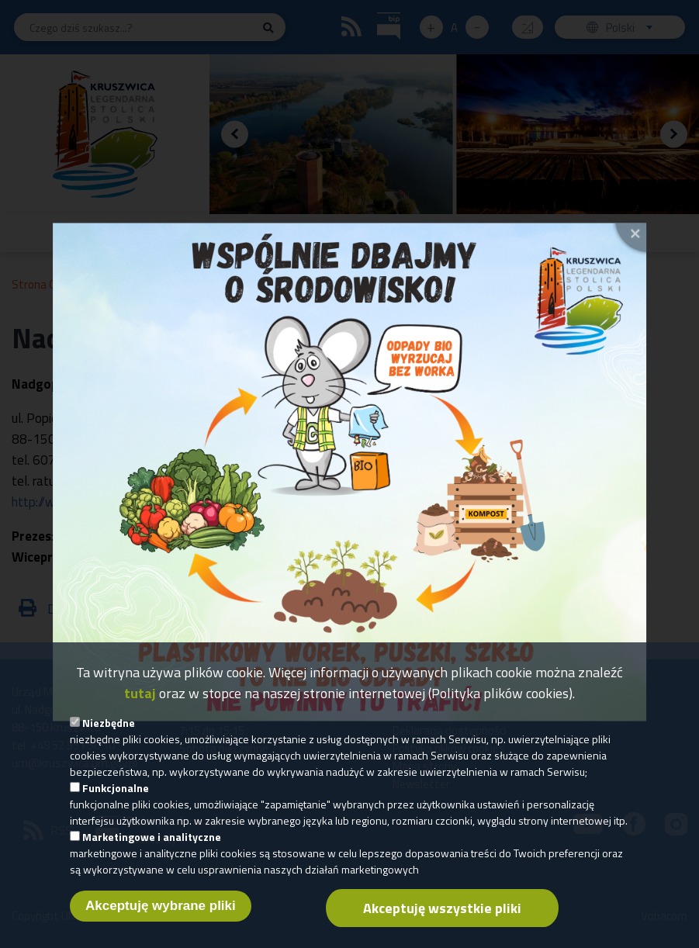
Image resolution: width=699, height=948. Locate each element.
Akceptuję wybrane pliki (160, 924)
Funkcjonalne (115, 806)
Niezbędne (108, 741)
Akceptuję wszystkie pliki (442, 926)
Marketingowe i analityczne (151, 855)
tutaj (140, 711)
